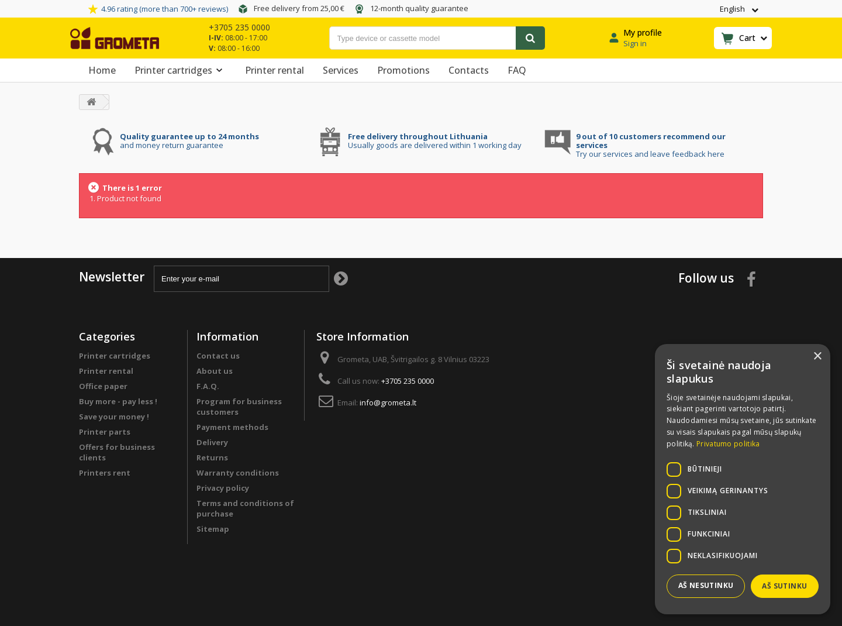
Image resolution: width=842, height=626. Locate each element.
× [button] (817, 356)
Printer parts (104, 431)
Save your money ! (114, 416)
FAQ (517, 70)
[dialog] (742, 479)
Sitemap (212, 529)
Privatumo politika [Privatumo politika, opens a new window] (728, 444)
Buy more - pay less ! (118, 401)
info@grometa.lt (388, 402)
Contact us (218, 355)
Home (102, 70)
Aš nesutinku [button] (706, 585)
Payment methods (232, 427)
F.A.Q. (207, 386)
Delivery (212, 442)
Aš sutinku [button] (784, 586)
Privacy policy (222, 488)
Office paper (103, 386)
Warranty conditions (237, 472)
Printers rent (104, 472)
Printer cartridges (180, 70)
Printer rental (274, 70)
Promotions (403, 70)
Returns (212, 457)
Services (340, 70)
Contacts (468, 70)
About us (214, 371)
